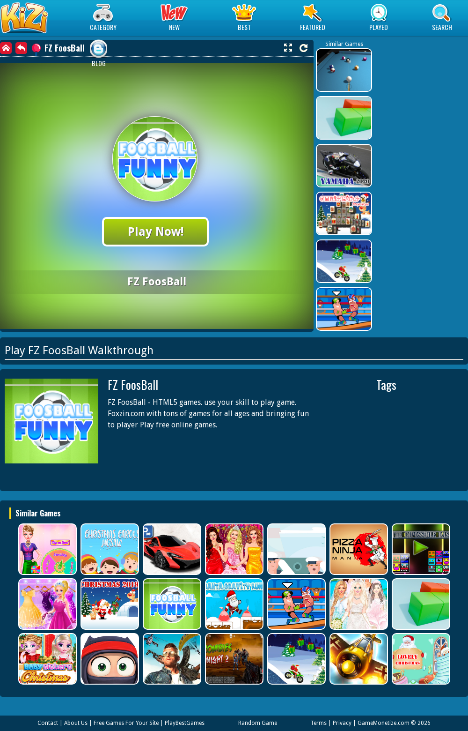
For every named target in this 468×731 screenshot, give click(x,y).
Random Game (257, 723)
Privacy (342, 723)
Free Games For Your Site (126, 723)
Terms (318, 723)
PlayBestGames (185, 723)
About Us (76, 723)
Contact (47, 723)
